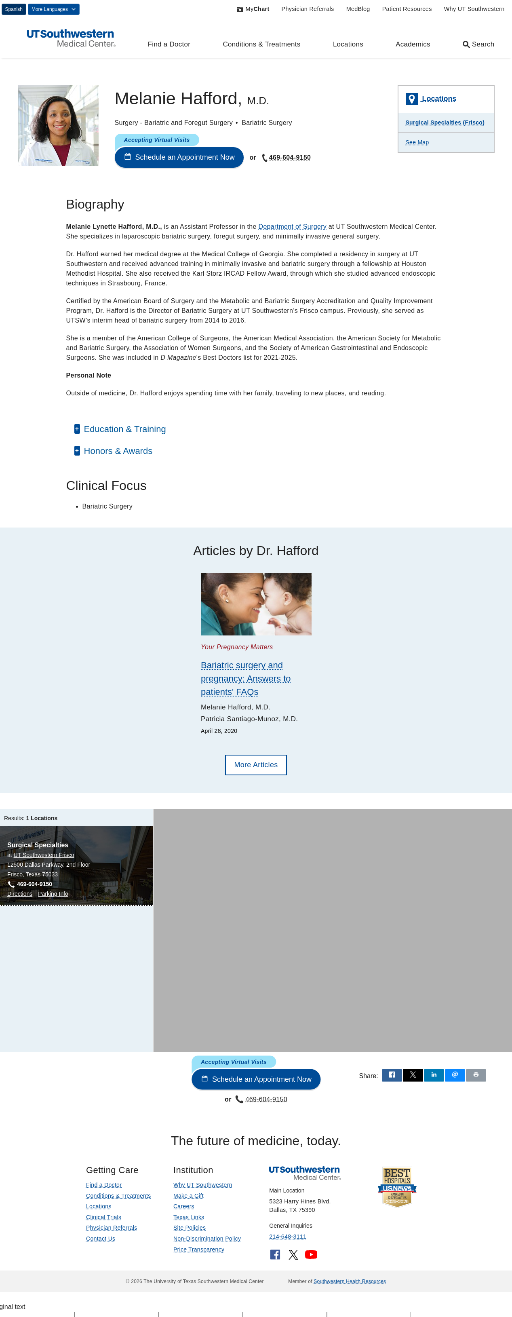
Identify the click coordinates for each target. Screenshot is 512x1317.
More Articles (256, 765)
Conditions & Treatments (261, 44)
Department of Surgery (293, 226)
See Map (417, 142)
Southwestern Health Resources (350, 1281)
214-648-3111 (287, 1236)
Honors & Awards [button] (117, 451)
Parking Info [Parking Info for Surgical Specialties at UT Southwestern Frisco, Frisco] (53, 894)
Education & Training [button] (124, 429)
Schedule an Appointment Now (179, 157)
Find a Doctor (169, 44)
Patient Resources (407, 9)
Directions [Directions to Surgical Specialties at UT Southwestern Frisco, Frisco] (19, 894)
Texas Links (188, 1217)
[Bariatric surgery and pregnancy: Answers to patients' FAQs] (256, 604)
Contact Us (100, 1238)
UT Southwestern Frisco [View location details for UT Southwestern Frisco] (44, 855)
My (253, 9)
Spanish (14, 9)
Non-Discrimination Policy (207, 1238)
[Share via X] (413, 1075)
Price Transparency (198, 1249)
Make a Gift (188, 1195)
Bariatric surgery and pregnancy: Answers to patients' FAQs (246, 678)
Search (478, 44)
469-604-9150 (286, 157)
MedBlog (358, 9)
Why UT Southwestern (474, 9)
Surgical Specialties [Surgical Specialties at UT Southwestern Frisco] (37, 845)
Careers (183, 1206)
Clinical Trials (103, 1217)
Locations (348, 44)
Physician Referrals (308, 9)
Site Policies (189, 1227)
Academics (413, 44)
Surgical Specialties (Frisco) (445, 122)
